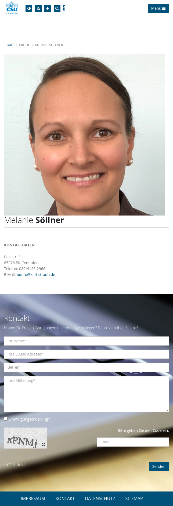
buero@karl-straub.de (36, 274)
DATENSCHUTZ (100, 498)
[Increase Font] (47, 8)
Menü (158, 8)
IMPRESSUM (33, 498)
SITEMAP (134, 498)
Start (9, 45)
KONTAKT (65, 498)
